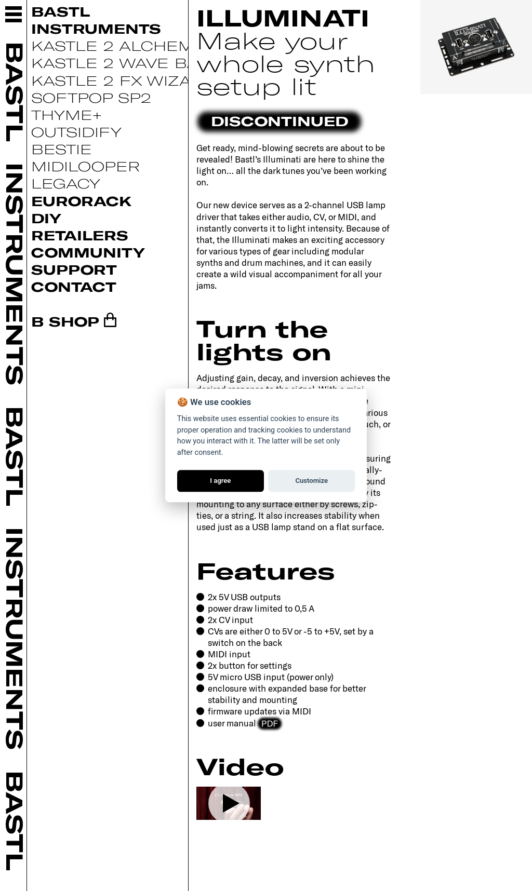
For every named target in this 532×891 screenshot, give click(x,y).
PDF (269, 722)
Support (74, 269)
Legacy (65, 183)
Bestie (61, 149)
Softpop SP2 (91, 97)
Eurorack (81, 201)
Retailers (79, 235)
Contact (73, 286)
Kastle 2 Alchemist (125, 45)
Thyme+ (66, 114)
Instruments (96, 28)
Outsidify (76, 132)
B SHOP (65, 321)
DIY (46, 218)
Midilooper (85, 166)
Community (88, 252)
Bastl (60, 11)
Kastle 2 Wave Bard (127, 63)
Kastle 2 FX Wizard (123, 80)
